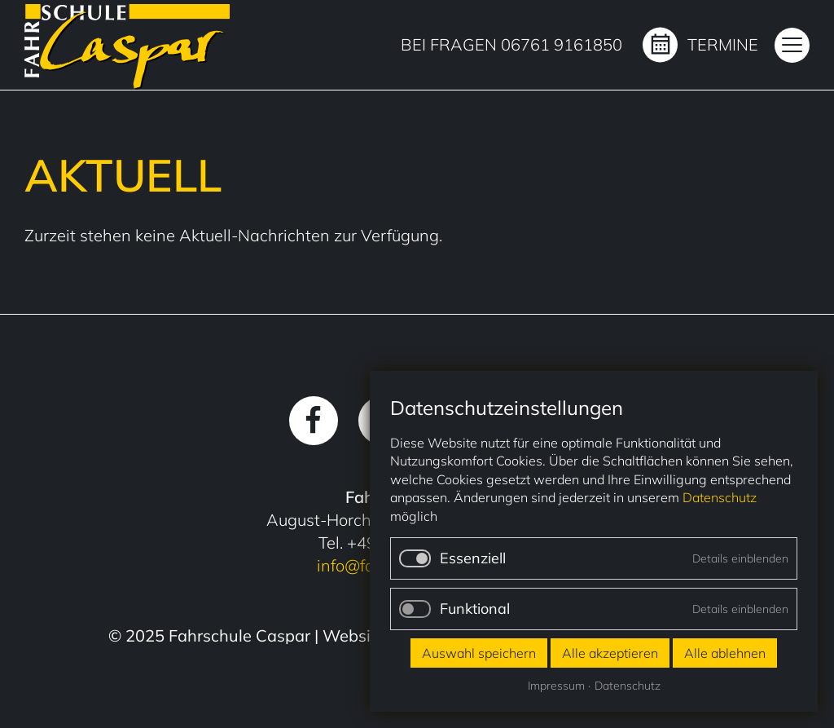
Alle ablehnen (725, 653)
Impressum (556, 685)
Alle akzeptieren (610, 653)
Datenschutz (720, 497)
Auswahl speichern (479, 653)
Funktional (475, 608)
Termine (722, 44)
